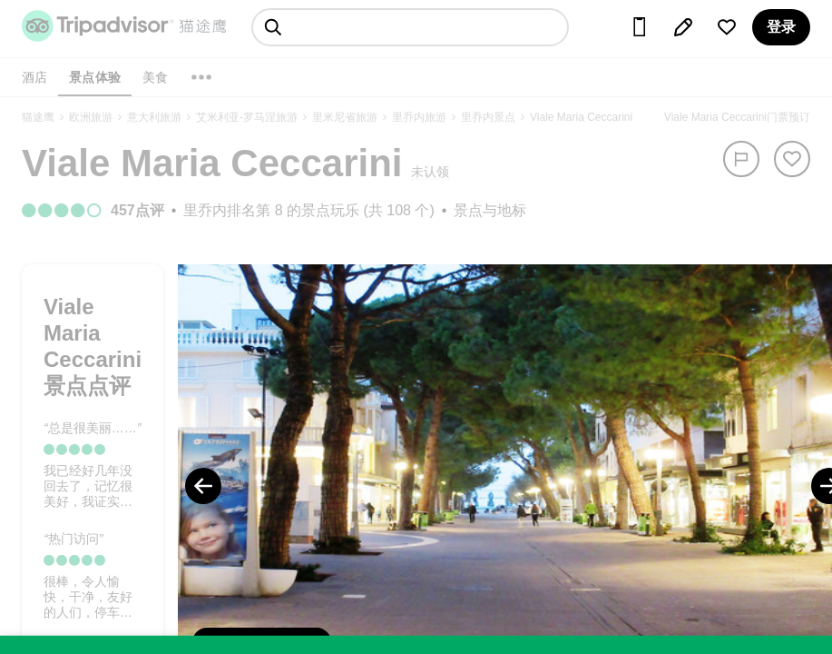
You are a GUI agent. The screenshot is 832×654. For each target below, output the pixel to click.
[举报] (741, 159)
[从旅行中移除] (792, 159)
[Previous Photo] (203, 486)
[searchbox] (410, 27)
